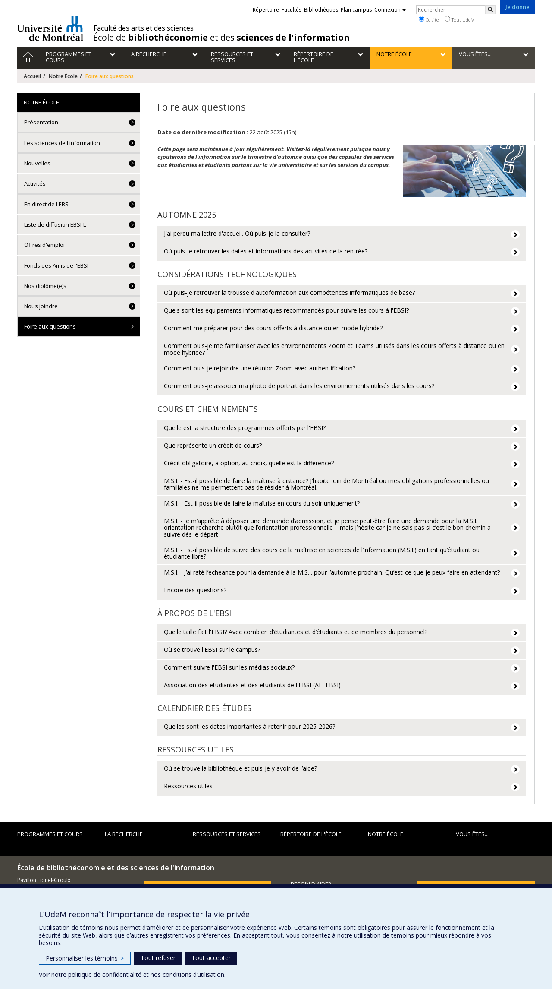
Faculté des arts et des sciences (144, 28)
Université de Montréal (50, 28)
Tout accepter (211, 958)
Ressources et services (227, 834)
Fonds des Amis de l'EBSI (56, 265)
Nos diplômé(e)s (45, 286)
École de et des (221, 37)
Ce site (429, 19)
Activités (35, 183)
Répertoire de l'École (311, 834)
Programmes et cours (50, 834)
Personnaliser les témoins (85, 958)
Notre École (63, 76)
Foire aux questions (50, 326)
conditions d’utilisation (193, 974)
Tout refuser (158, 958)
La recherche (124, 834)
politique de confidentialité (104, 974)
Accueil (32, 76)
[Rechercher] (490, 9)
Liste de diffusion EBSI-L (55, 224)
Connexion (390, 9)
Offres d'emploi (44, 245)
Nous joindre (41, 306)
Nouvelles (37, 163)
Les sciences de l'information (62, 143)
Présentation (41, 122)
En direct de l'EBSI (47, 204)
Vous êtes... (472, 834)
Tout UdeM (460, 19)
